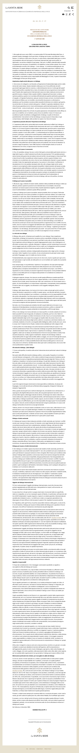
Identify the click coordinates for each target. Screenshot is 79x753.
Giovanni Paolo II (12, 11)
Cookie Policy (39, 748)
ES (37, 21)
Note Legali (32, 748)
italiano (67, 11)
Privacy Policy (47, 748)
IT (42, 21)
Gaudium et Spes (56, 517)
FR (40, 21)
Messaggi (22, 11)
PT (45, 21)
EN (34, 21)
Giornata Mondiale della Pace (38, 11)
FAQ (27, 748)
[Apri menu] (72, 7)
